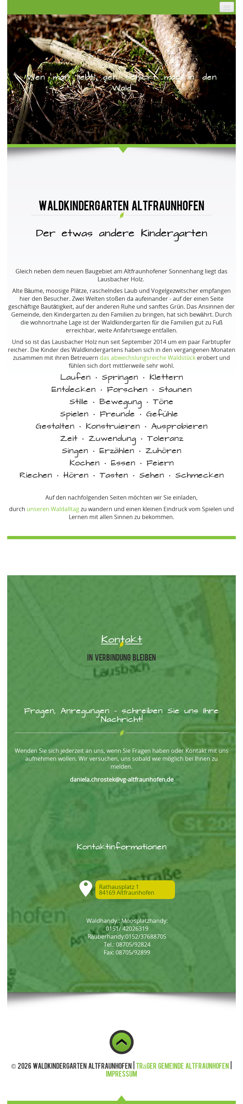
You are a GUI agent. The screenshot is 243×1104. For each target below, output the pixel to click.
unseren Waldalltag (53, 509)
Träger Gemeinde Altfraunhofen (182, 1065)
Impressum (121, 1073)
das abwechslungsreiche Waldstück (147, 358)
